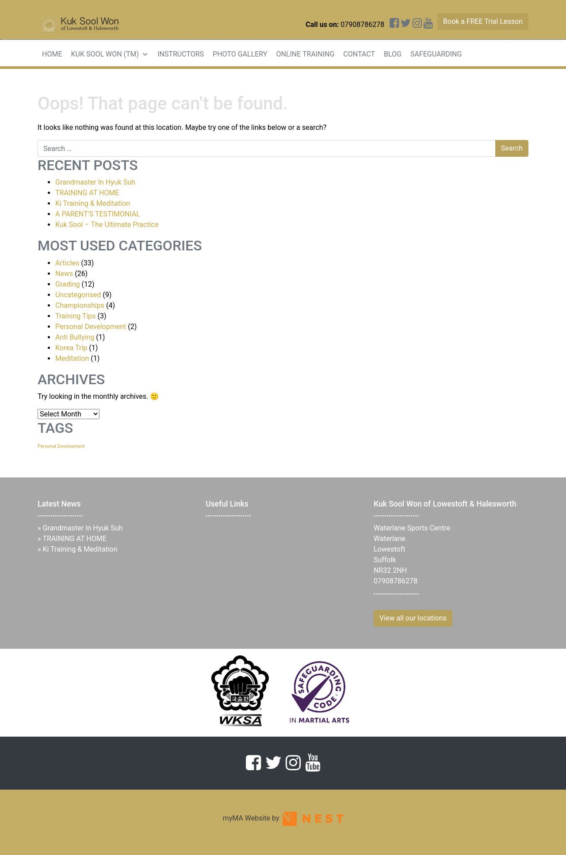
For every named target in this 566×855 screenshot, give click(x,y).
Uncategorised (78, 295)
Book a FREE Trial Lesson (483, 21)
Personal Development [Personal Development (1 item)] (61, 446)
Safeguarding (436, 54)
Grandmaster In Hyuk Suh (95, 182)
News (64, 273)
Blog (393, 54)
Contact (359, 54)
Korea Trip (71, 348)
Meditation (72, 358)
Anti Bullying (74, 337)
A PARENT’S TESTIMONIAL (97, 214)
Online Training (305, 54)
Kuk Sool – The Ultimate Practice (106, 224)
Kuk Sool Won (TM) (110, 54)
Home (52, 54)
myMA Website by (283, 818)
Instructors (180, 54)
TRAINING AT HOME (87, 193)
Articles (67, 263)
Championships (79, 305)
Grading (67, 284)
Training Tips (75, 316)
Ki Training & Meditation (92, 203)
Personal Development (90, 326)
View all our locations (413, 618)
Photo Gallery (240, 54)
